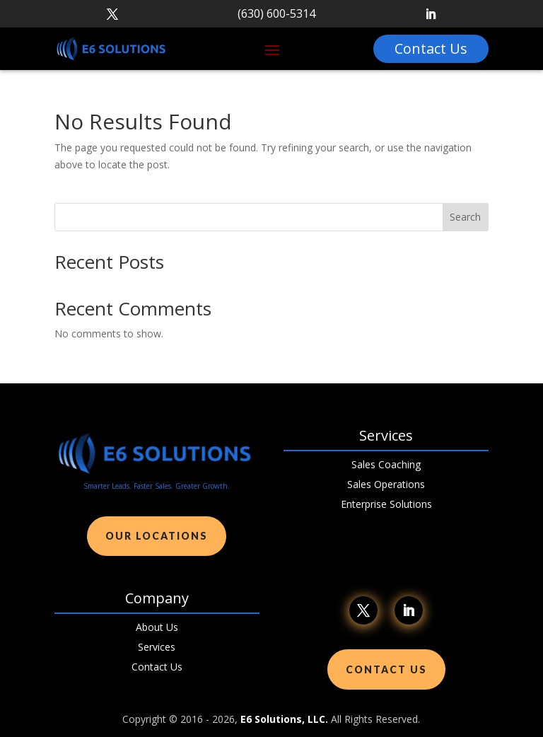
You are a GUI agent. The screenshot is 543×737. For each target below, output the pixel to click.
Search (465, 217)
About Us (157, 627)
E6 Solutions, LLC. (284, 719)
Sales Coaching (386, 464)
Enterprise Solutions (386, 504)
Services (156, 647)
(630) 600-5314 (276, 13)
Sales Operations (386, 484)
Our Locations (156, 536)
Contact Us (157, 666)
